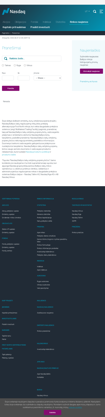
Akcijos (6, 22)
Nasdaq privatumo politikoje (38, 152)
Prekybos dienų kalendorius (46, 255)
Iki (19, 73)
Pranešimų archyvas (88, 81)
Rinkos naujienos (79, 22)
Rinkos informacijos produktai (47, 248)
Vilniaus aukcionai (43, 285)
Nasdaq (16, 11)
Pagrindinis (5, 33)
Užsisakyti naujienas (91, 71)
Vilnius (29, 65)
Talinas (8, 65)
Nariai (4, 339)
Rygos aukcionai (43, 281)
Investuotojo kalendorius (45, 252)
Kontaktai (40, 377)
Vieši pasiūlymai (43, 288)
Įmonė (36, 73)
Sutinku (52, 413)
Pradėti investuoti (40, 27)
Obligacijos (20, 22)
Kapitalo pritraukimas (14, 27)
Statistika (60, 22)
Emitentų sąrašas (8, 214)
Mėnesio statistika (43, 214)
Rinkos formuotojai (43, 245)
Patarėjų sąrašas (8, 358)
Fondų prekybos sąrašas (10, 244)
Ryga (19, 65)
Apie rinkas (41, 232)
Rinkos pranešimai (43, 331)
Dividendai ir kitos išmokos (11, 218)
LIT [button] (86, 11)
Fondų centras (7, 251)
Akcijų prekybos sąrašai (10, 211)
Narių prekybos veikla (44, 221)
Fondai (34, 22)
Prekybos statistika (44, 211)
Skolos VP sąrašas (8, 229)
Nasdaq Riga (76, 214)
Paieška (10, 88)
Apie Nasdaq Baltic (44, 374)
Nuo (4, 73)
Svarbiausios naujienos (45, 313)
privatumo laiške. (9, 155)
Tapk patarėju (7, 354)
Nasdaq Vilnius (77, 211)
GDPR (74, 221)
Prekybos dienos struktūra (46, 236)
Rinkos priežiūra (77, 232)
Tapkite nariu (6, 336)
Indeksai (47, 22)
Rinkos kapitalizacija (44, 218)
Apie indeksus (42, 270)
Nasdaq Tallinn (77, 218)
